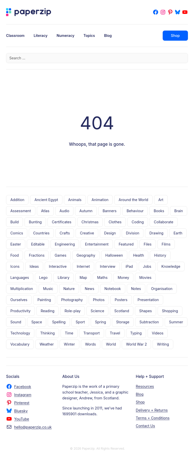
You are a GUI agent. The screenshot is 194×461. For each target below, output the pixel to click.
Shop (175, 35)
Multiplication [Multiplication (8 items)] (21, 288)
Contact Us (145, 426)
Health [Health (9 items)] (138, 255)
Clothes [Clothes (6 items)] (115, 222)
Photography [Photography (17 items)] (72, 300)
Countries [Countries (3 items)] (41, 233)
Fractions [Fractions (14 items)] (36, 255)
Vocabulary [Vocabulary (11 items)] (20, 344)
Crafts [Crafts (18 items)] (65, 233)
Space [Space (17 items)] (36, 322)
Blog (140, 394)
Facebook (22, 386)
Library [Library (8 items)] (63, 277)
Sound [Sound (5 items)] (15, 322)
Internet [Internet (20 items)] (83, 266)
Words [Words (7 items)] (90, 344)
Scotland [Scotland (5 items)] (121, 311)
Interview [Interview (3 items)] (107, 266)
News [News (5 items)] (89, 288)
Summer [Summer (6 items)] (176, 322)
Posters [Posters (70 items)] (121, 300)
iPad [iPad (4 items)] (129, 266)
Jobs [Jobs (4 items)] (147, 266)
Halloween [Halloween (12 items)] (114, 255)
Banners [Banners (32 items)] (109, 211)
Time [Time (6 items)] (69, 333)
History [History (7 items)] (160, 255)
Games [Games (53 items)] (60, 255)
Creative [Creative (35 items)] (87, 233)
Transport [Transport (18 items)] (91, 333)
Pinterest (21, 403)
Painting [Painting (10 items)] (44, 300)
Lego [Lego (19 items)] (43, 277)
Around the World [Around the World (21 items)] (133, 200)
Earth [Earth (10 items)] (178, 233)
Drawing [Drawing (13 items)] (156, 233)
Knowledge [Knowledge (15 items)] (170, 266)
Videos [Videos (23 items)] (157, 333)
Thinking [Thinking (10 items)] (47, 333)
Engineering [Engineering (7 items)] (65, 244)
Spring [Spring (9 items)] (100, 322)
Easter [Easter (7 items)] (15, 244)
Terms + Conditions (152, 418)
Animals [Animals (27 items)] (75, 200)
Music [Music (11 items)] (48, 288)
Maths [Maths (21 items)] (102, 277)
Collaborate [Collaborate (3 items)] (163, 222)
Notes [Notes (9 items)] (136, 288)
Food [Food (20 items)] (14, 255)
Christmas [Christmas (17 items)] (90, 222)
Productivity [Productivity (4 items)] (20, 311)
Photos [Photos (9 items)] (99, 300)
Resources (145, 386)
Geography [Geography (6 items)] (86, 255)
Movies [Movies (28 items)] (145, 277)
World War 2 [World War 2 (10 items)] (136, 344)
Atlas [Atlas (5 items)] (45, 211)
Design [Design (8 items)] (110, 233)
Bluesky (21, 411)
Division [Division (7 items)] (132, 233)
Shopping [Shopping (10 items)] (170, 311)
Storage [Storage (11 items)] (122, 322)
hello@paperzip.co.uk (33, 427)
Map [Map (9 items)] (83, 277)
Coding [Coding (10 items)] (138, 222)
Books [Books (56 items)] (159, 211)
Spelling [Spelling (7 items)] (58, 322)
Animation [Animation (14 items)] (100, 200)
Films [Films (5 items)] (166, 244)
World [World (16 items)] (111, 344)
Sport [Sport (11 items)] (80, 322)
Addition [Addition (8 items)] (17, 200)
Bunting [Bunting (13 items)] (35, 222)
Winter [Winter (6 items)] (69, 344)
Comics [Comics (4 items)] (16, 233)
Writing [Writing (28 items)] (163, 344)
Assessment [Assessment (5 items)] (20, 211)
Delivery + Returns (152, 410)
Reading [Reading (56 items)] (47, 311)
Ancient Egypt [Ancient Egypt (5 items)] (46, 200)
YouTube (21, 419)
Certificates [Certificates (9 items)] (61, 222)
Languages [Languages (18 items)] (19, 277)
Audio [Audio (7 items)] (64, 211)
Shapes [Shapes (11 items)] (145, 311)
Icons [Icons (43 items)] (14, 266)
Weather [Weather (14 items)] (47, 344)
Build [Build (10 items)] (14, 222)
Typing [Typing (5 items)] (136, 333)
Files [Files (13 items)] (148, 244)
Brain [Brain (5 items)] (178, 211)
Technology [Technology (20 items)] (20, 333)
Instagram (22, 395)
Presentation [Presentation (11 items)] (148, 300)
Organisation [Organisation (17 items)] (162, 288)
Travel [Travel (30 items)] (115, 333)
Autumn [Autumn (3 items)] (85, 211)
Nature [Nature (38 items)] (69, 288)
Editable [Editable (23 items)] (38, 244)
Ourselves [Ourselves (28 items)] (18, 300)
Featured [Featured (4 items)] (126, 244)
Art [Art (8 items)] (160, 200)
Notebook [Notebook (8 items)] (112, 288)
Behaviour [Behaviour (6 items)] (135, 211)
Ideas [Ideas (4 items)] (34, 266)
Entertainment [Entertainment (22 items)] (96, 244)
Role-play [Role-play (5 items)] (72, 311)
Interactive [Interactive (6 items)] (58, 266)
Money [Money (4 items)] (123, 277)
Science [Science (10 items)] (97, 311)
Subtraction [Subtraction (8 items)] (149, 322)
